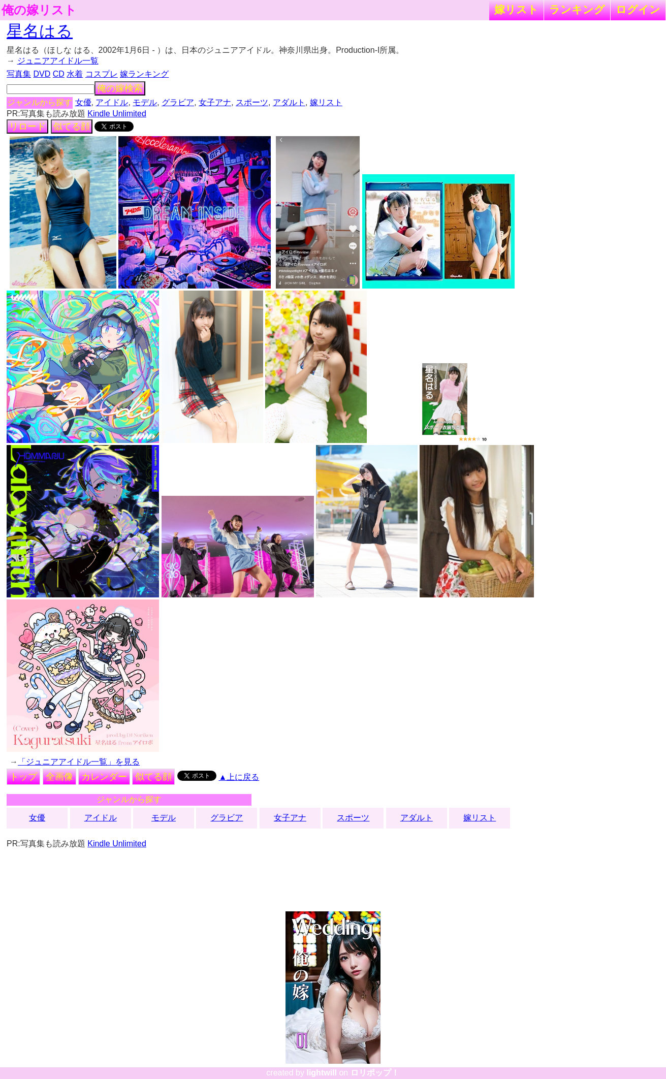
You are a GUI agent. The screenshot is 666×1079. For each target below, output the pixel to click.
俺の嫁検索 (120, 88)
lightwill (321, 1072)
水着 (75, 74)
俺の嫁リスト (39, 10)
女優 (83, 102)
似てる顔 (71, 126)
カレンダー (104, 777)
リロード (27, 126)
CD (59, 74)
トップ (23, 777)
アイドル (112, 102)
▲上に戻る (238, 777)
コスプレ (101, 74)
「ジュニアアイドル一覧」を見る (79, 761)
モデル (145, 102)
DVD (42, 74)
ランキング (577, 9)
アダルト (289, 102)
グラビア (178, 102)
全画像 (59, 777)
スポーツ (252, 102)
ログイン (638, 9)
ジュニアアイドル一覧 (58, 60)
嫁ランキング (144, 74)
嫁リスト (516, 9)
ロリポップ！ (375, 1072)
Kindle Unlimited (116, 113)
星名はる (40, 31)
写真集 (19, 74)
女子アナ (215, 102)
